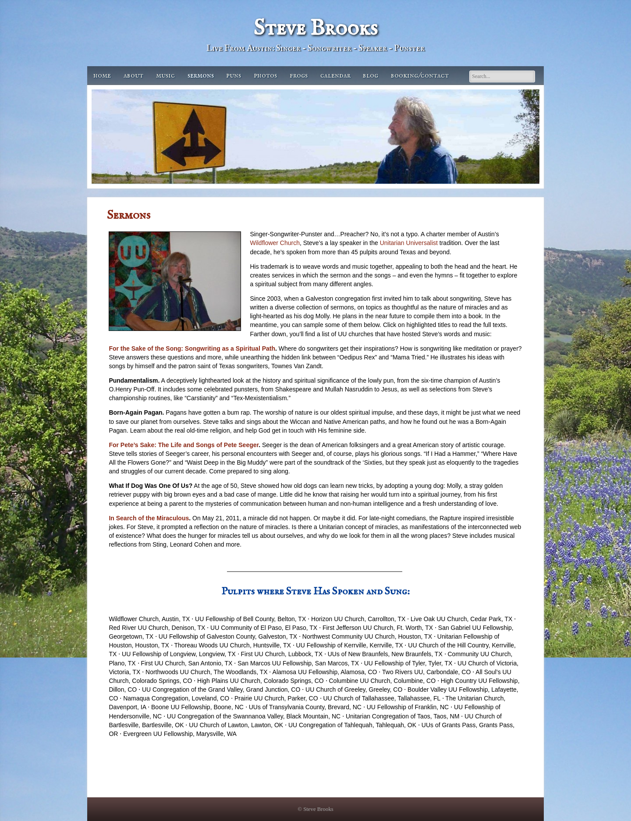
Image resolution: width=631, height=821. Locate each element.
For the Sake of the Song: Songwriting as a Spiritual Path (192, 348)
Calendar (335, 76)
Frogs (299, 76)
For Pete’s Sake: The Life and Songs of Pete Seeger (184, 444)
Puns (233, 76)
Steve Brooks (315, 29)
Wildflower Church (275, 242)
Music (165, 76)
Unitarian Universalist (409, 242)
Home (102, 76)
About (133, 76)
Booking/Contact (420, 76)
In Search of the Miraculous (149, 518)
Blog (370, 76)
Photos (265, 76)
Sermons (201, 76)
